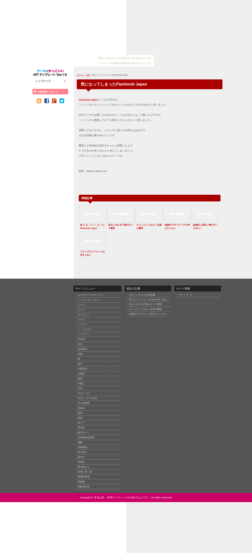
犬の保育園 (84, 403)
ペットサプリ (85, 329)
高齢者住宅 (84, 486)
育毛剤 (81, 427)
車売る (81, 457)
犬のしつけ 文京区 (87, 398)
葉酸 (80, 442)
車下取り (82, 452)
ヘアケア (82, 324)
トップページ (50, 81)
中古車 (81, 339)
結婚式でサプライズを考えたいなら (148, 313)
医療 (80, 354)
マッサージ (84, 334)
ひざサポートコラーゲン (91, 295)
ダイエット (84, 314)
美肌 (80, 417)
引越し (81, 383)
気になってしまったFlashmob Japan (148, 299)
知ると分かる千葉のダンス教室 (145, 304)
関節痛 (81, 481)
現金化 (81, 408)
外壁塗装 (82, 368)
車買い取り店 (85, 471)
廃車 (80, 378)
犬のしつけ (84, 393)
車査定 (81, 462)
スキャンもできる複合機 (142, 294)
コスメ (81, 309)
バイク (81, 319)
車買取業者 (84, 476)
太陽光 (81, 373)
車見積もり (84, 467)
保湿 (80, 344)
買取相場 (82, 447)
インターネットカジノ (89, 300)
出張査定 (82, 349)
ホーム (80, 75)
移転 (80, 413)
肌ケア (81, 422)
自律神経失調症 (86, 437)
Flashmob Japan (88, 99)
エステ (81, 304)
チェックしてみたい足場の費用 (145, 309)
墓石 (80, 363)
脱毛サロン (84, 432)
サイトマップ (186, 294)
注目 (88, 75)
